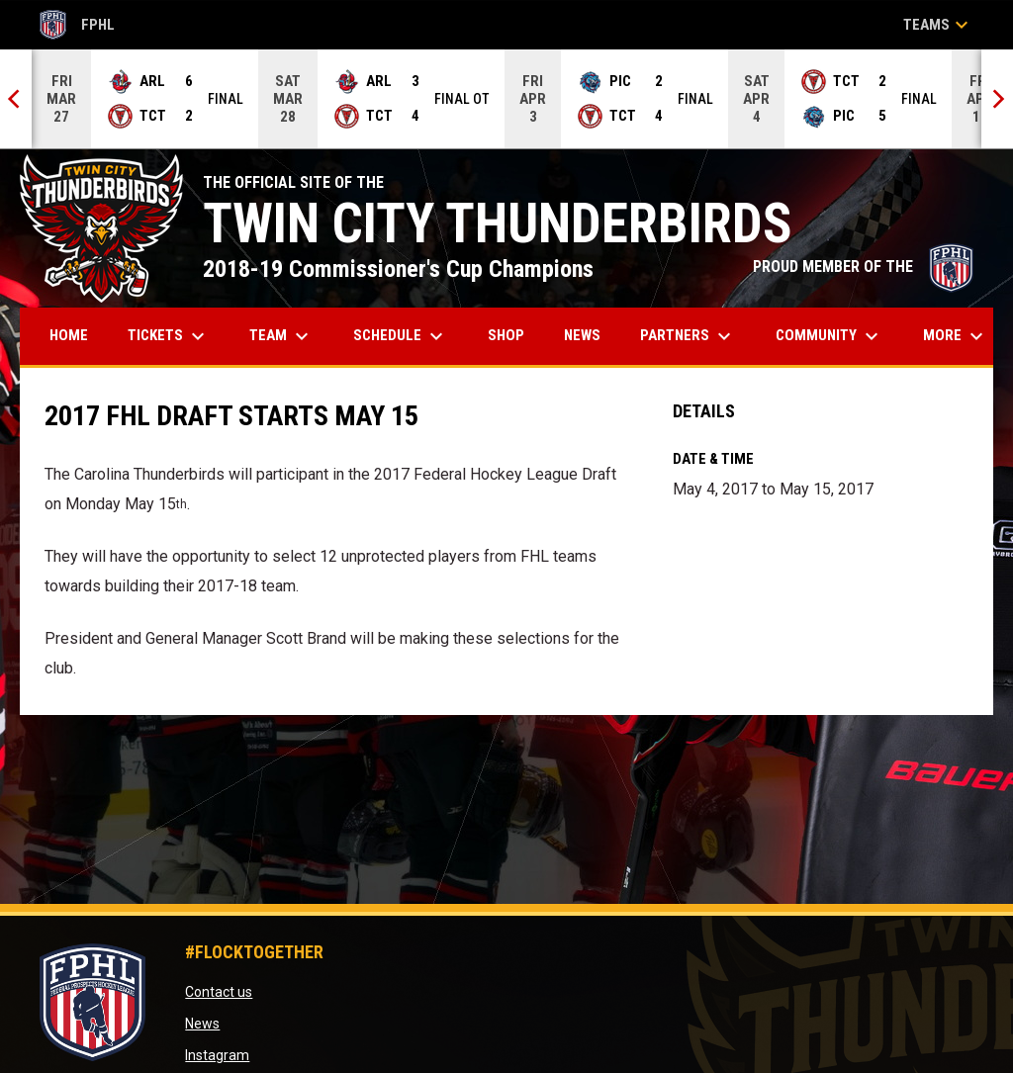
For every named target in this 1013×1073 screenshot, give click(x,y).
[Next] (997, 98)
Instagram (217, 1055)
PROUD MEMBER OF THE (863, 266)
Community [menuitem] (829, 336)
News (202, 1023)
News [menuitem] (582, 335)
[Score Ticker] (506, 98)
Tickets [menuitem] (169, 336)
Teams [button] (938, 25)
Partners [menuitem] (688, 336)
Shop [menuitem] (513, 334)
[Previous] (16, 98)
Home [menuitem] (68, 335)
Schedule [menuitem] (400, 336)
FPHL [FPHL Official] (77, 25)
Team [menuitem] (281, 336)
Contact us (218, 992)
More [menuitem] (955, 336)
